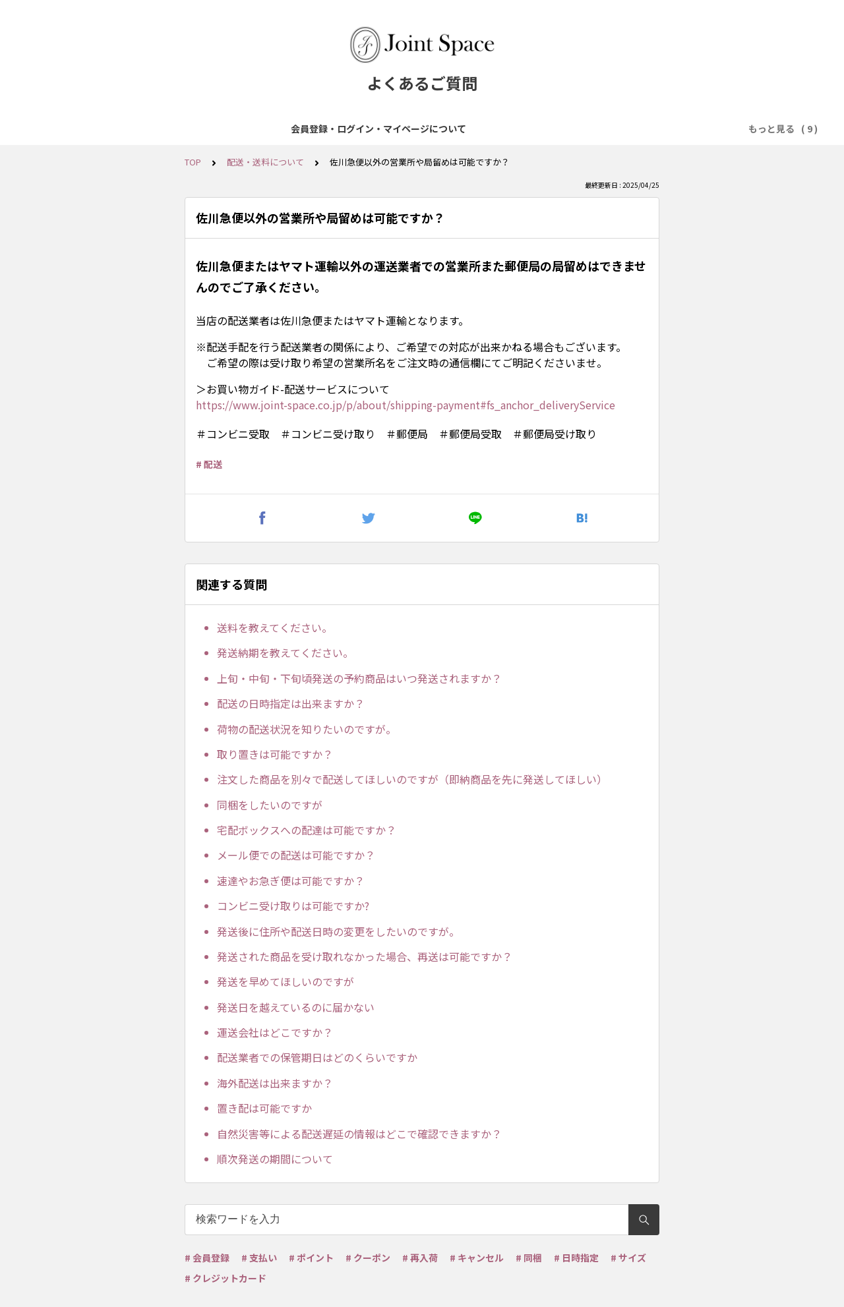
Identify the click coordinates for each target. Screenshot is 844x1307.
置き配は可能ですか (264, 1108)
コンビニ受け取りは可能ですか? (293, 906)
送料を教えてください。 (274, 627)
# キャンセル (477, 1257)
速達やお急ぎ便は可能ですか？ (291, 880)
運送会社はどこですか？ (275, 1032)
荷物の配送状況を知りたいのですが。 (306, 729)
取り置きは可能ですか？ (275, 754)
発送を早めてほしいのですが (285, 981)
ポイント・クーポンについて (646, 128)
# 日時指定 (576, 1257)
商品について (272, 128)
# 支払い (259, 1257)
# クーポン (368, 1257)
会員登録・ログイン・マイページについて (138, 128)
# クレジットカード (225, 1278)
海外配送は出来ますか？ (275, 1083)
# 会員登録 (207, 1257)
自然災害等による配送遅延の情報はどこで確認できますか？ (359, 1134)
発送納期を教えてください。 (285, 652)
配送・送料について (526, 128)
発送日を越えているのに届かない (296, 1007)
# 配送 (209, 464)
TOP (193, 162)
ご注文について (350, 128)
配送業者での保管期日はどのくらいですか (317, 1057)
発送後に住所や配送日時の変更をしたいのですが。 (338, 931)
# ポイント (311, 1257)
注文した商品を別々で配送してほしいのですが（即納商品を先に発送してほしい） (412, 779)
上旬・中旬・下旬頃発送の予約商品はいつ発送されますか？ (359, 678)
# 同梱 (529, 1257)
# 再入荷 (420, 1257)
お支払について (434, 128)
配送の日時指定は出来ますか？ (291, 703)
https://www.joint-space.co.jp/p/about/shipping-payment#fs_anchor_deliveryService (405, 405)
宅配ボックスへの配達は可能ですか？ (306, 830)
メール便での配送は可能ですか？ (296, 855)
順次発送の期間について (275, 1159)
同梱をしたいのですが (269, 805)
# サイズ (628, 1257)
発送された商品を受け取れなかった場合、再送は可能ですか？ (364, 956)
